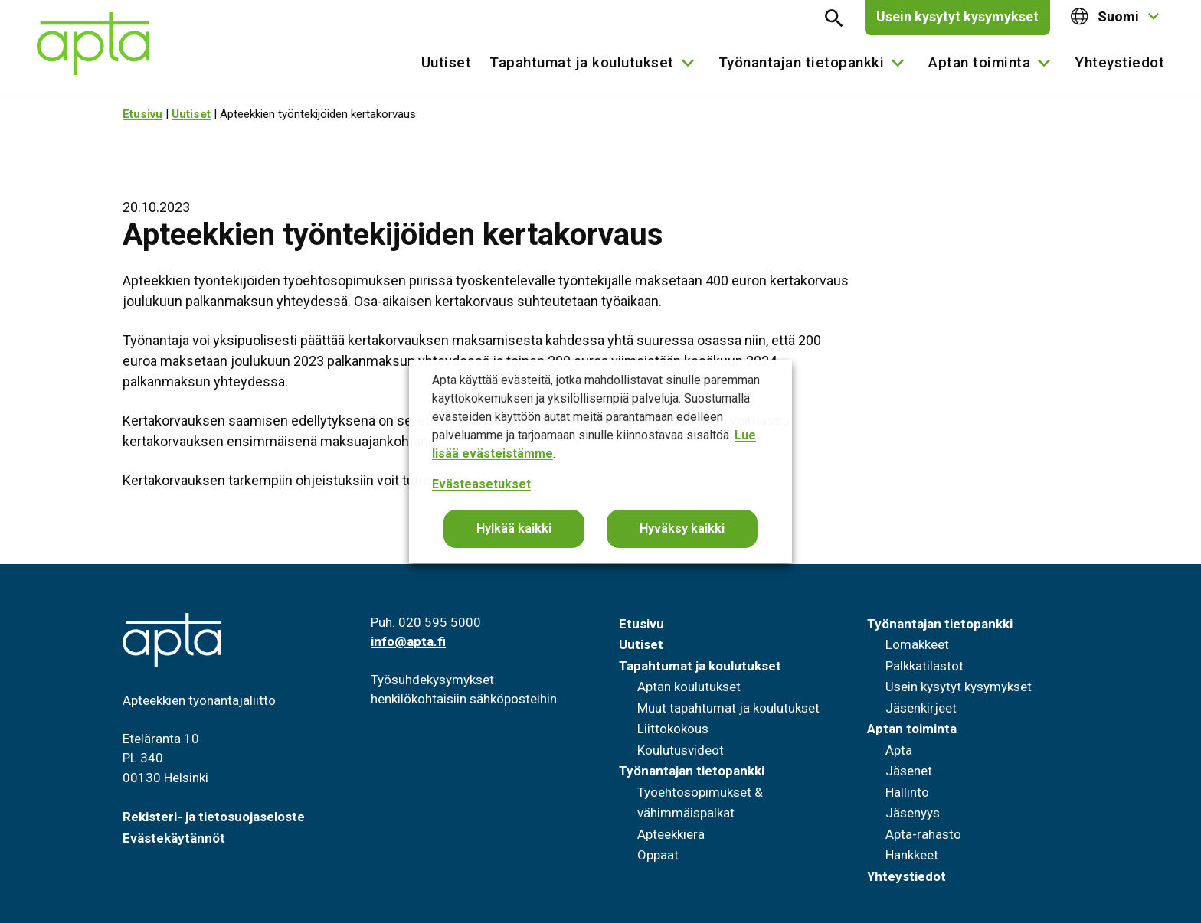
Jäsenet (908, 770)
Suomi (1105, 16)
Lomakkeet (917, 644)
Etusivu (142, 114)
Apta (898, 750)
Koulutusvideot (680, 750)
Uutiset (446, 62)
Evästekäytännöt (174, 838)
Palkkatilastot (924, 665)
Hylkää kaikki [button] (513, 528)
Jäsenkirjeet (921, 708)
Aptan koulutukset (689, 686)
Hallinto (907, 792)
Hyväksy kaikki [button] (682, 528)
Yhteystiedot (1119, 62)
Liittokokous (672, 728)
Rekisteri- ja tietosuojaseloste (214, 816)
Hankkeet (911, 855)
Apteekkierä (671, 834)
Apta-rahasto (923, 834)
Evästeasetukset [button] (481, 484)
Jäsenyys (912, 812)
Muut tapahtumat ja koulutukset (728, 708)
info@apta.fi (408, 641)
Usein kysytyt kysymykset (957, 16)
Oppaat (658, 855)
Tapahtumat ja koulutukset (581, 62)
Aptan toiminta (979, 62)
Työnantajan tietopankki (801, 62)
